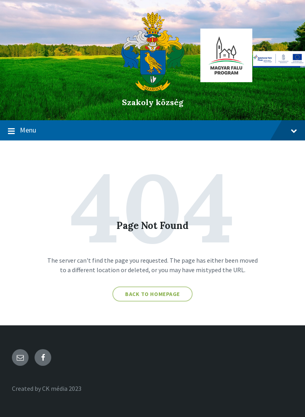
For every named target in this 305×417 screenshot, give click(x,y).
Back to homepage (152, 294)
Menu (152, 130)
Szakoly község (152, 102)
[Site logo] (152, 89)
